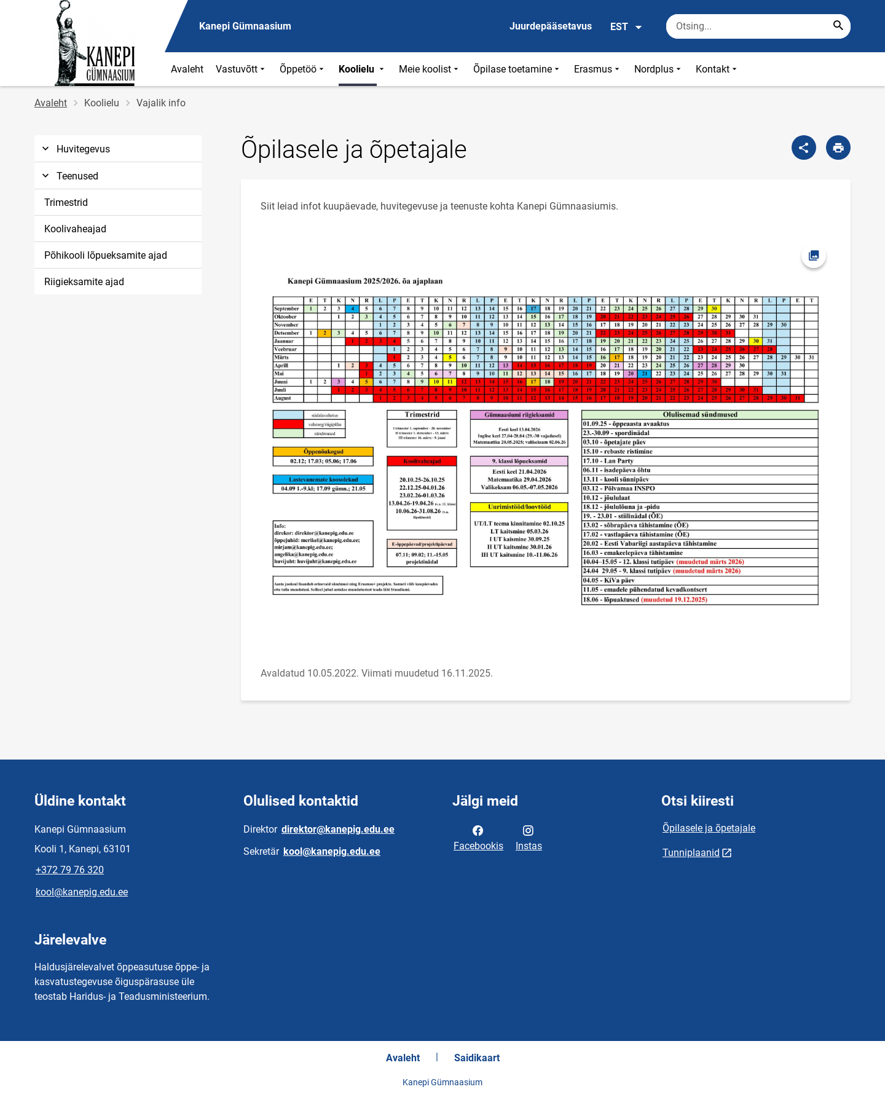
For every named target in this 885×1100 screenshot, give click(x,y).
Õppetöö (303, 69)
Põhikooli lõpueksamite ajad (105, 255)
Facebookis (478, 837)
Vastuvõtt (241, 69)
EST (626, 27)
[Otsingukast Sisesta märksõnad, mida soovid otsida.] (758, 26)
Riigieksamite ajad (84, 282)
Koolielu (363, 69)
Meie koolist (430, 69)
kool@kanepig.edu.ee (82, 892)
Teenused (68, 176)
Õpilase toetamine (517, 69)
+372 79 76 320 (70, 870)
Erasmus (598, 69)
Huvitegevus (74, 149)
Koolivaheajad (75, 229)
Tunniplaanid (691, 852)
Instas (529, 837)
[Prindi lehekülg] (838, 147)
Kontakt (717, 69)
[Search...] (838, 26)
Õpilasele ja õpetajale (709, 828)
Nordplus (658, 69)
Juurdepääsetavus (550, 26)
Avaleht (187, 69)
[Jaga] (804, 147)
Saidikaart (477, 1058)
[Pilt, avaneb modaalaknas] (546, 440)
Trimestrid (66, 202)
